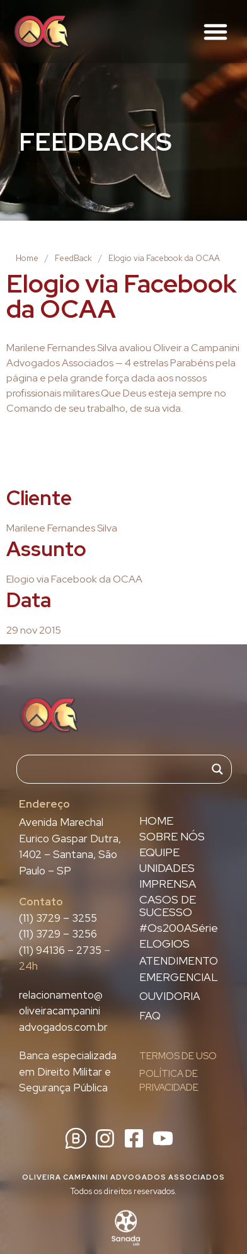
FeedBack (73, 258)
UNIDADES (167, 868)
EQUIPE (159, 852)
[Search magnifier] (217, 769)
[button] (215, 31)
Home (27, 258)
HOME (156, 821)
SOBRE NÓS (172, 836)
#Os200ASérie (178, 928)
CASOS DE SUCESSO (167, 906)
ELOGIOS (164, 944)
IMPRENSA (167, 884)
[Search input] (118, 769)
